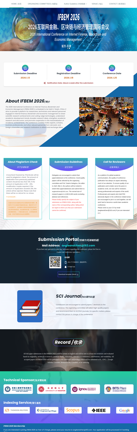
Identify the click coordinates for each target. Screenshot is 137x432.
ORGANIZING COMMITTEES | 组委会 (43, 4)
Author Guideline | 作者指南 (75, 4)
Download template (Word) (68, 274)
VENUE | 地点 (97, 4)
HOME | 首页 (16, 4)
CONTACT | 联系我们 (117, 4)
